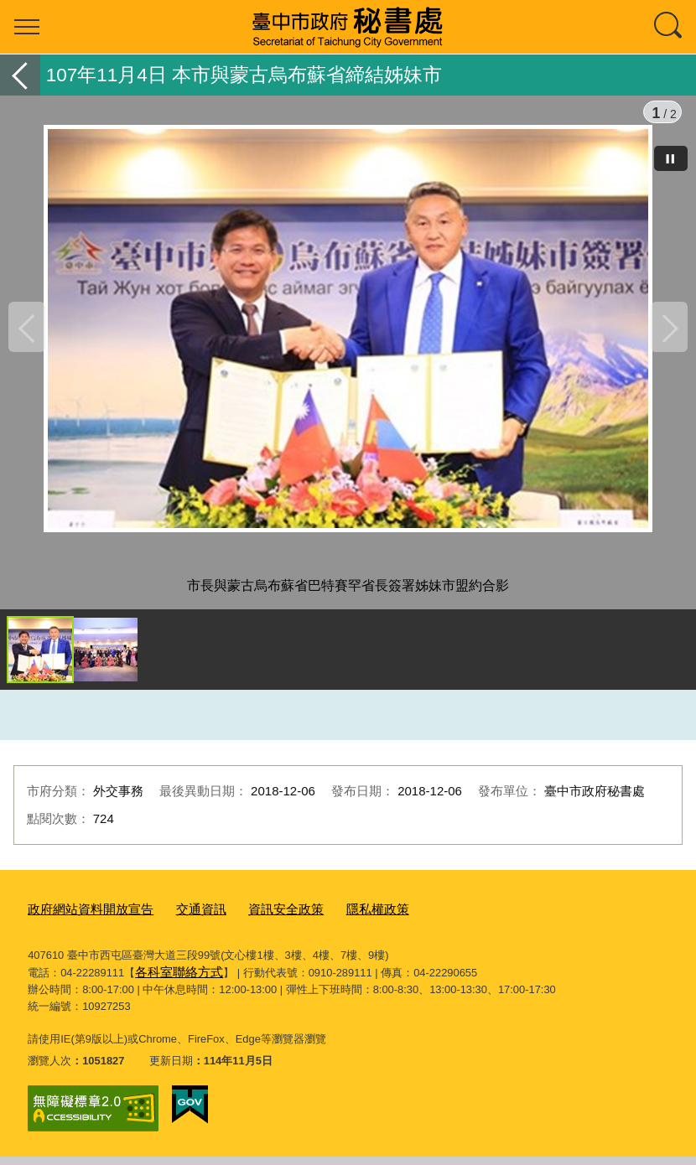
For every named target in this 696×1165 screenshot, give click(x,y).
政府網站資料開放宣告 (82, 922)
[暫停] (671, 158)
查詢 (669, 27)
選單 (27, 27)
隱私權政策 (340, 922)
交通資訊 (181, 922)
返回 (20, 75)
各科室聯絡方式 (173, 982)
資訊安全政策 (257, 922)
